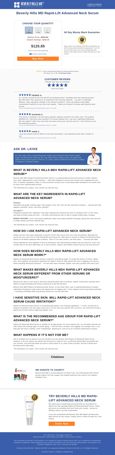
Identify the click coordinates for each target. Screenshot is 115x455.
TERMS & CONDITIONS (64, 452)
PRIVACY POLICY (48, 452)
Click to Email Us (64, 435)
